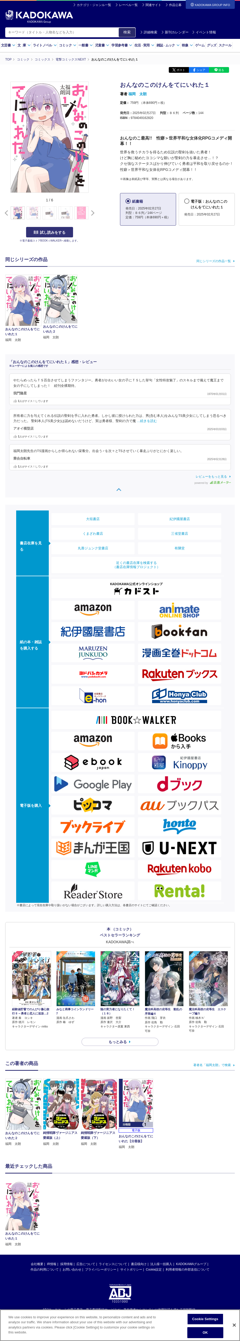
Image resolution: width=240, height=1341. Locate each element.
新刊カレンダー (175, 32)
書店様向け (139, 1215)
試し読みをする (49, 232)
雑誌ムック (168, 45)
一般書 (86, 45)
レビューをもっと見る (211, 476)
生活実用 (144, 45)
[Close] (234, 1325)
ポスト (181, 69)
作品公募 (175, 5)
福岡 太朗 (137, 94)
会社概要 (37, 1215)
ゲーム (200, 45)
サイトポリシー (131, 1220)
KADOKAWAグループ (191, 1215)
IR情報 (51, 1215)
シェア (201, 69)
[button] (91, 213)
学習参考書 (121, 45)
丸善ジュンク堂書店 (93, 548)
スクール (225, 45)
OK (205, 1332)
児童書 (102, 45)
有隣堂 (180, 548)
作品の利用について (45, 1220)
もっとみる (118, 1042)
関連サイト (153, 5)
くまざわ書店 (93, 534)
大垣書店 (93, 519)
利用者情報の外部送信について (187, 1220)
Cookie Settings (205, 1319)
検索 (127, 32)
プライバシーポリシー (100, 1220)
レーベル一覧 (128, 5)
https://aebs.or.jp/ (101, 1269)
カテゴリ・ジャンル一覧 (94, 5)
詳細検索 (148, 32)
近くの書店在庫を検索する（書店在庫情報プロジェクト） (136, 565)
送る (221, 69)
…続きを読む (147, 421)
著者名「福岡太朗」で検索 (212, 1065)
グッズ (212, 45)
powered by (213, 483)
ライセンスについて (113, 1215)
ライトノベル (45, 45)
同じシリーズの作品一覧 (213, 261)
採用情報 (66, 1215)
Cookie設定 (154, 1220)
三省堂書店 (179, 534)
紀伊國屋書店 (180, 519)
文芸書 (8, 45)
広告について (85, 1215)
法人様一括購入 (161, 1215)
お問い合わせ (72, 1220)
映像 (187, 45)
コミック (67, 45)
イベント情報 (204, 32)
